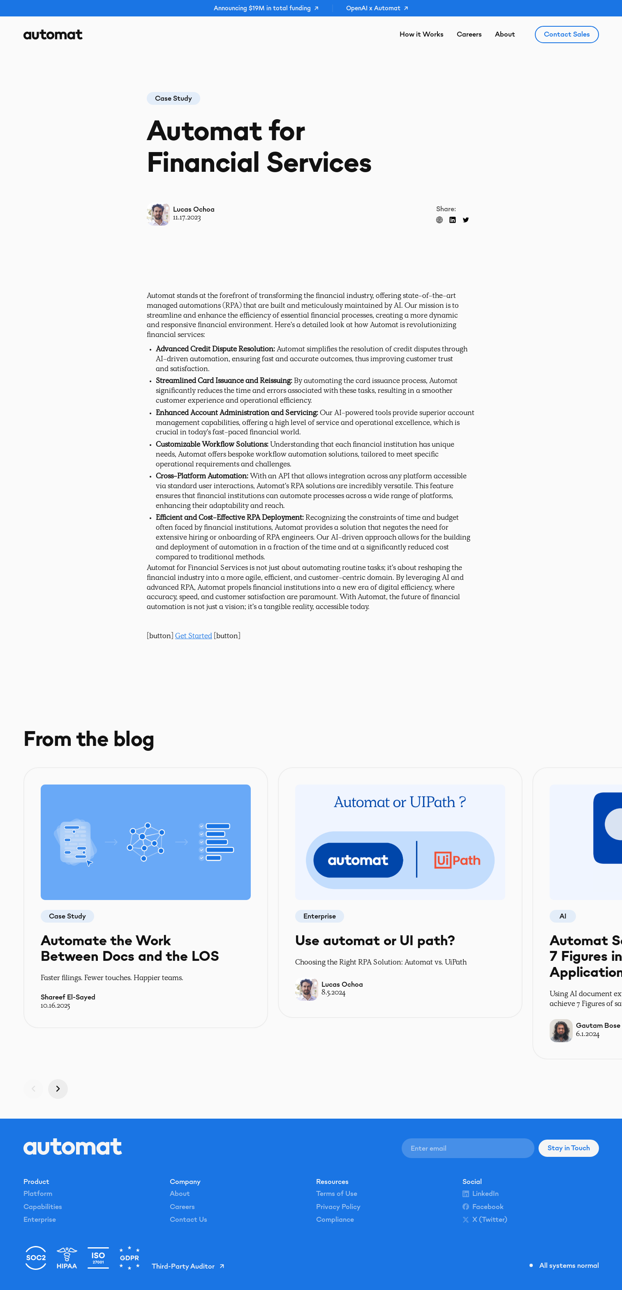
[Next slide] (58, 1088)
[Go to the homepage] (72, 1146)
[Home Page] (53, 34)
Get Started (193, 636)
